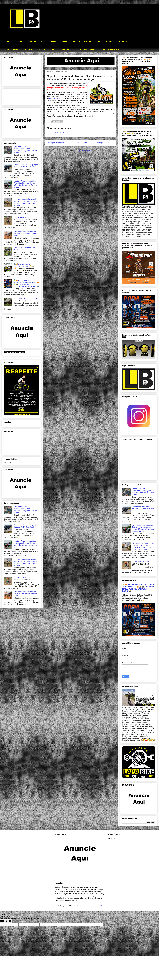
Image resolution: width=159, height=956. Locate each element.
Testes (53, 42)
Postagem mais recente (56, 143)
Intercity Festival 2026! (22, 217)
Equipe (64, 42)
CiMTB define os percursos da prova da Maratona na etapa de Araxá (25, 234)
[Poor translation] (9, 921)
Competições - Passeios (85, 50)
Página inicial (81, 143)
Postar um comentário (57, 132)
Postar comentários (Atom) (83, 150)
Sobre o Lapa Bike (37, 42)
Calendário (28, 50)
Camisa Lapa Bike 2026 (110, 50)
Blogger (103, 906)
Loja (98, 42)
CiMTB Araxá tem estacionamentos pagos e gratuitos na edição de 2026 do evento (25, 150)
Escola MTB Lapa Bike (82, 42)
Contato (20, 42)
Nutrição (42, 50)
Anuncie (65, 50)
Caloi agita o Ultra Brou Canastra (26, 298)
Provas (109, 42)
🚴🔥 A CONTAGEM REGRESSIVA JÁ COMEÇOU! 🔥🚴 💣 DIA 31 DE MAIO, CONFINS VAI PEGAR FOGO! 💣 (26, 283)
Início (9, 42)
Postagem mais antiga (105, 143)
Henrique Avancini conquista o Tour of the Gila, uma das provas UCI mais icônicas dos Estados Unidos (26, 184)
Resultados (122, 42)
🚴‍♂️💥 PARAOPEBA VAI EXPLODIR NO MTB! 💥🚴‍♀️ (24, 265)
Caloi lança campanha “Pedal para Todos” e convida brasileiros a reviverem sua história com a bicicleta (26, 202)
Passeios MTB (12, 50)
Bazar (54, 50)
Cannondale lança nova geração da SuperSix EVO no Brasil (26, 166)
